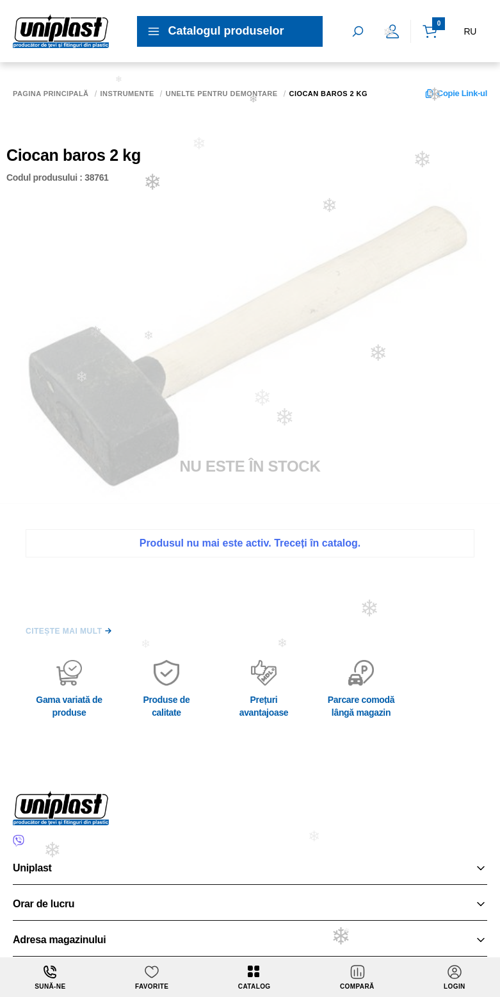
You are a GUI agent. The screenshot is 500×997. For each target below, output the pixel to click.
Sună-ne (50, 977)
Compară (357, 977)
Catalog (254, 977)
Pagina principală (51, 93)
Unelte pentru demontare (222, 93)
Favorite (151, 977)
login (454, 977)
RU (470, 31)
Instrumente (127, 93)
